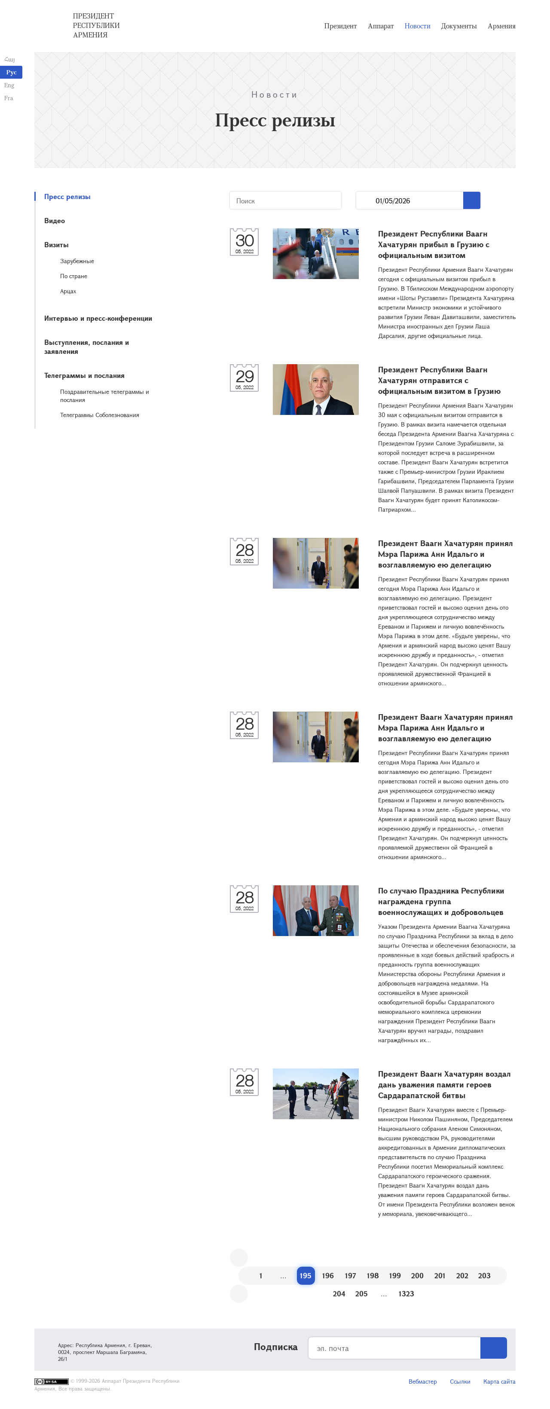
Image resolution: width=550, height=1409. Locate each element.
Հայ (9, 59)
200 (417, 1275)
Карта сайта (499, 1381)
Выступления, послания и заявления (86, 347)
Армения (502, 26)
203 (484, 1275)
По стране (73, 276)
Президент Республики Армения (96, 25)
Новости (418, 26)
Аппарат (381, 26)
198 (373, 1275)
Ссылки (460, 1381)
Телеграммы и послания (84, 375)
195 (306, 1275)
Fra (8, 98)
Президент (340, 26)
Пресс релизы (67, 196)
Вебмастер (423, 1381)
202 (462, 1275)
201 (440, 1275)
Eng (9, 85)
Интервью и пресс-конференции (98, 317)
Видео (54, 220)
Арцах (68, 291)
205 (361, 1293)
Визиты (56, 244)
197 (350, 1275)
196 (328, 1275)
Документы (459, 26)
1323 (406, 1293)
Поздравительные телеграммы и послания (104, 395)
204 (339, 1293)
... (366, 200)
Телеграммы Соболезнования (99, 415)
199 (395, 1275)
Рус (11, 72)
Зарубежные (77, 261)
